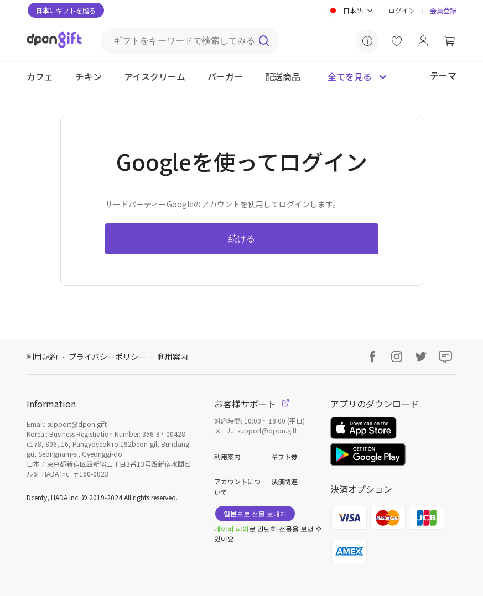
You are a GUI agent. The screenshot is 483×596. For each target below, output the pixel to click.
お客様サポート (251, 403)
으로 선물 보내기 (255, 513)
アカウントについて (237, 487)
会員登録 (443, 10)
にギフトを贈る (66, 10)
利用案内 (172, 356)
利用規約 (42, 356)
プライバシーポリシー (107, 356)
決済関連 (284, 481)
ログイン (401, 10)
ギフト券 (284, 456)
